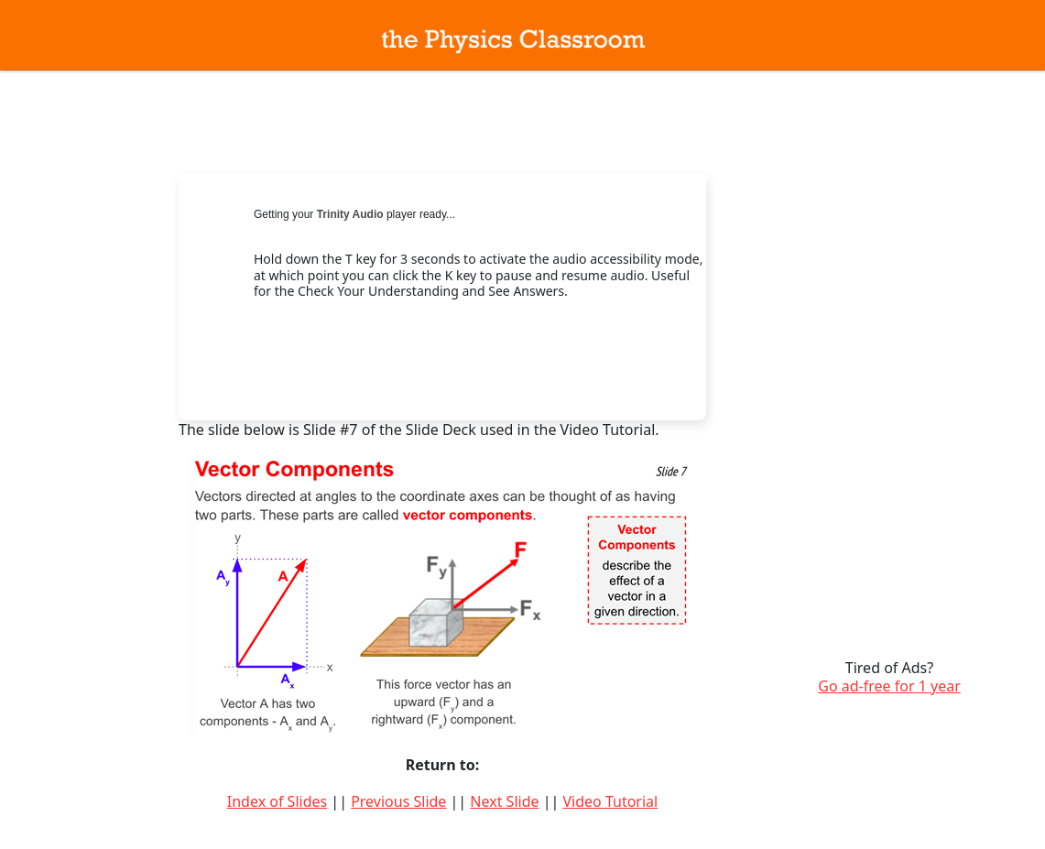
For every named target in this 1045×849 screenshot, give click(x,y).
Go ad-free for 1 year (889, 686)
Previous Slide (398, 801)
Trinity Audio (350, 214)
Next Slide (504, 801)
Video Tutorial (610, 801)
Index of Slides (277, 801)
